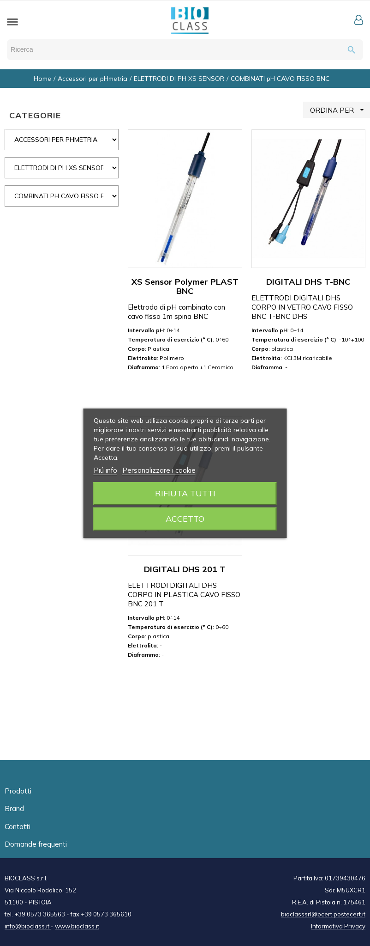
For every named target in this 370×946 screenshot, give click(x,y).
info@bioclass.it (28, 926)
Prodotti (18, 791)
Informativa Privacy (338, 926)
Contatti (17, 826)
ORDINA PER (340, 110)
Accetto (185, 518)
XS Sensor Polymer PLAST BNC (185, 286)
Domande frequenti (36, 844)
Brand (14, 808)
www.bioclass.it (77, 926)
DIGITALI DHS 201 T (185, 569)
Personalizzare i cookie (159, 470)
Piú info (105, 470)
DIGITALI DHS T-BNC (308, 281)
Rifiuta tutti (185, 493)
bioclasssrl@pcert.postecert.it (323, 914)
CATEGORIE (35, 115)
